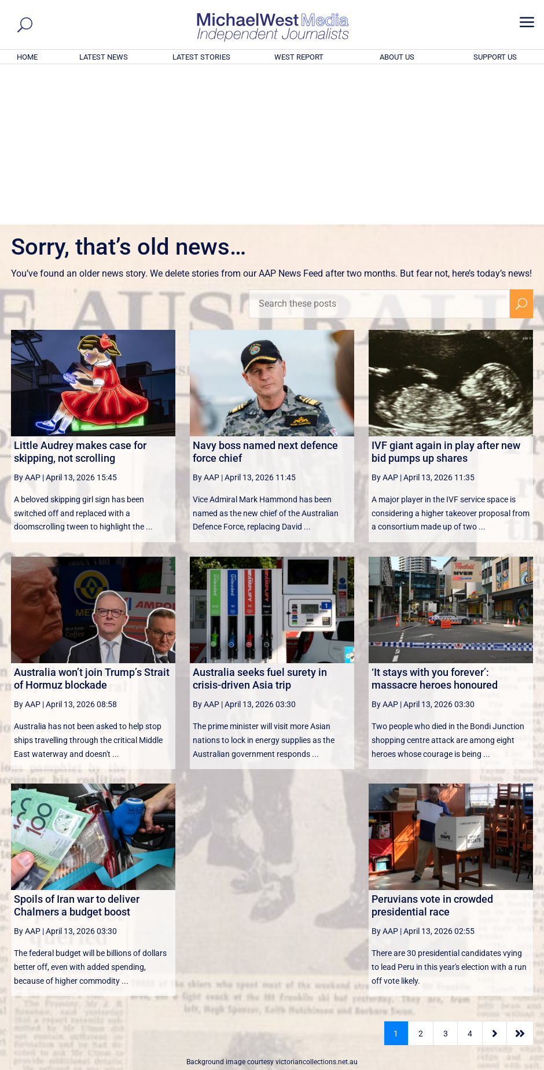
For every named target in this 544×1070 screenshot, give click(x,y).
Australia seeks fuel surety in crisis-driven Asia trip (260, 521)
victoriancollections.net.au (316, 904)
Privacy (516, 1063)
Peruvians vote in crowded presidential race (432, 748)
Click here (319, 968)
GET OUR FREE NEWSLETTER (272, 948)
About (453, 1063)
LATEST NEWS (103, 57)
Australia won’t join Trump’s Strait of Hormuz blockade (92, 521)
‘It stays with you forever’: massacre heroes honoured (435, 521)
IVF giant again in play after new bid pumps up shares (446, 294)
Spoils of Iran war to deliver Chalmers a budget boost (76, 748)
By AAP (27, 320)
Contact (483, 1063)
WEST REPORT (299, 57)
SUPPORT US (495, 57)
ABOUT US (397, 57)
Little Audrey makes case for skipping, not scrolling (80, 294)
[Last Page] (520, 875)
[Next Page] (494, 875)
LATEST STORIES (201, 57)
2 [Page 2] (420, 876)
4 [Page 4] (470, 876)
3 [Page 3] (445, 876)
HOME (27, 57)
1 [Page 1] (396, 876)
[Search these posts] (379, 146)
